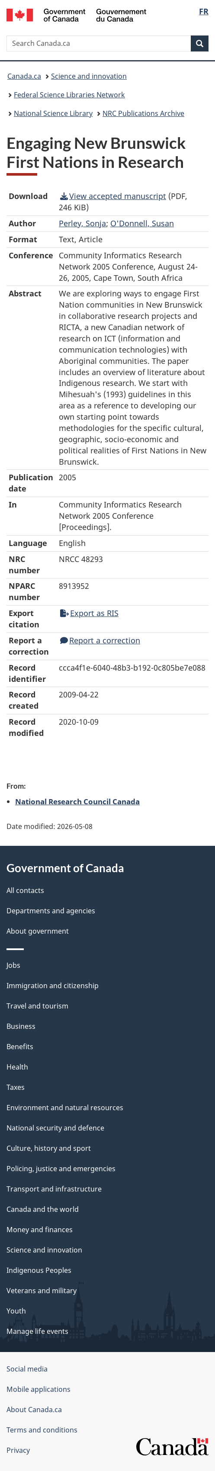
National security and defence (55, 1128)
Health (17, 1067)
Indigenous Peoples (38, 1270)
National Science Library (53, 113)
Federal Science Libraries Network (69, 95)
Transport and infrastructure (54, 1189)
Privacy (18, 1450)
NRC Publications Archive (143, 113)
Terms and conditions (41, 1430)
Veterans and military (41, 1290)
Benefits (19, 1046)
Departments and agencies (50, 910)
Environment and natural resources (64, 1107)
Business (20, 1026)
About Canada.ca (34, 1409)
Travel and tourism (37, 1006)
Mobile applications (38, 1389)
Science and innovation (89, 76)
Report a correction (100, 640)
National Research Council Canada (77, 801)
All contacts (25, 890)
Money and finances (39, 1229)
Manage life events (37, 1331)
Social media (27, 1369)
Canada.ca (24, 76)
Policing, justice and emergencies (61, 1168)
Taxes (15, 1087)
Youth (16, 1311)
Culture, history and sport (48, 1148)
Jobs (13, 965)
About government (37, 931)
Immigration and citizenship (52, 985)
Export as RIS (89, 613)
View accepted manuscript (113, 196)
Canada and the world (42, 1209)
